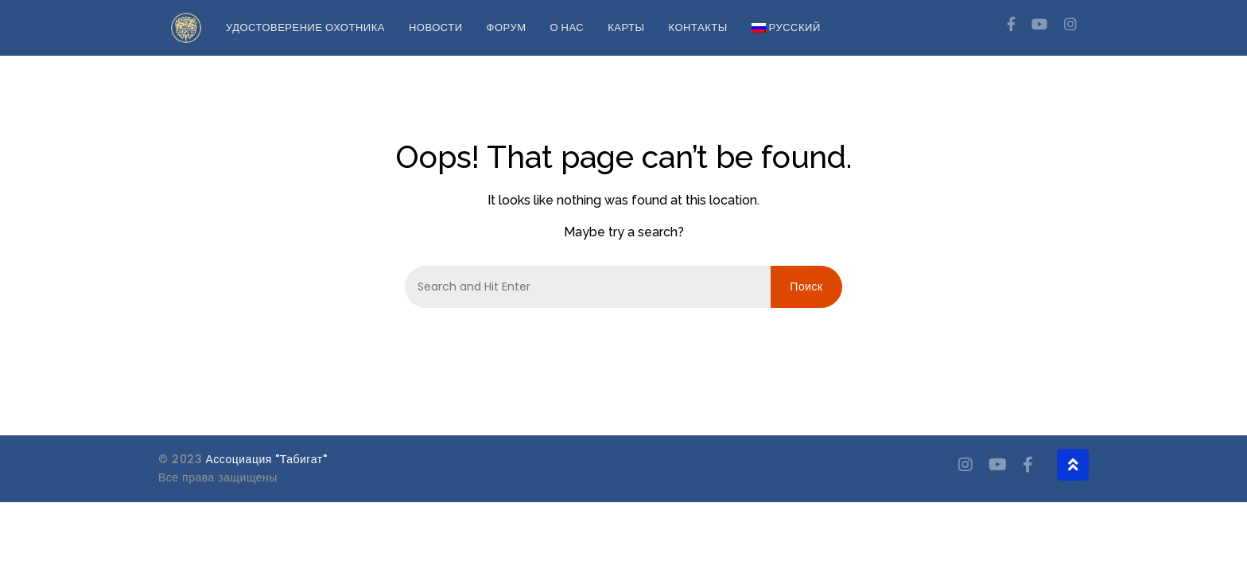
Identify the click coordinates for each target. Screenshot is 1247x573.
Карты (626, 27)
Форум (506, 27)
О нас (567, 27)
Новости (436, 27)
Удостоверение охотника (305, 27)
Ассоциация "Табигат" (267, 459)
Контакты (698, 27)
